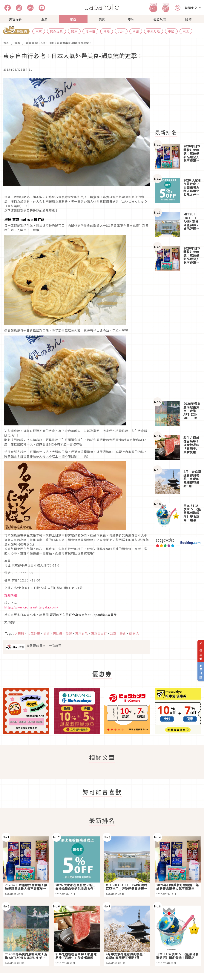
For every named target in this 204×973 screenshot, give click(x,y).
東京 (39, 31)
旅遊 (73, 19)
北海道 (90, 31)
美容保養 (15, 19)
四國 (136, 31)
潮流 (44, 19)
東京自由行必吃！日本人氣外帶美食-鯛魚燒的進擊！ (59, 43)
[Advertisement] (178, 336)
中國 (171, 31)
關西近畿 (56, 31)
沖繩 (106, 31)
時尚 (131, 19)
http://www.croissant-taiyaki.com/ (31, 607)
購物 (188, 19)
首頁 (6, 43)
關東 (74, 31)
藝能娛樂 (159, 19)
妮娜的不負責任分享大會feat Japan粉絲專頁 (82, 614)
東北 (186, 31)
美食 (102, 19)
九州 (121, 31)
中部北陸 (153, 31)
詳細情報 (10, 595)
